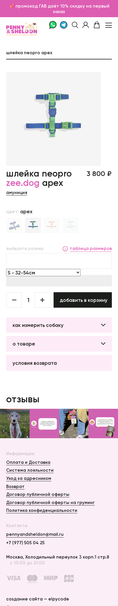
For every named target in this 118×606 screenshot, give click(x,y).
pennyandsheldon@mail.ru (35, 534)
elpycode (58, 599)
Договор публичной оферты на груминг (50, 502)
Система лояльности (30, 470)
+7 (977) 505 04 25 (25, 542)
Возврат (15, 486)
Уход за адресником (28, 478)
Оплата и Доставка (28, 462)
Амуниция (16, 192)
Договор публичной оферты (37, 494)
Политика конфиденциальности (41, 510)
